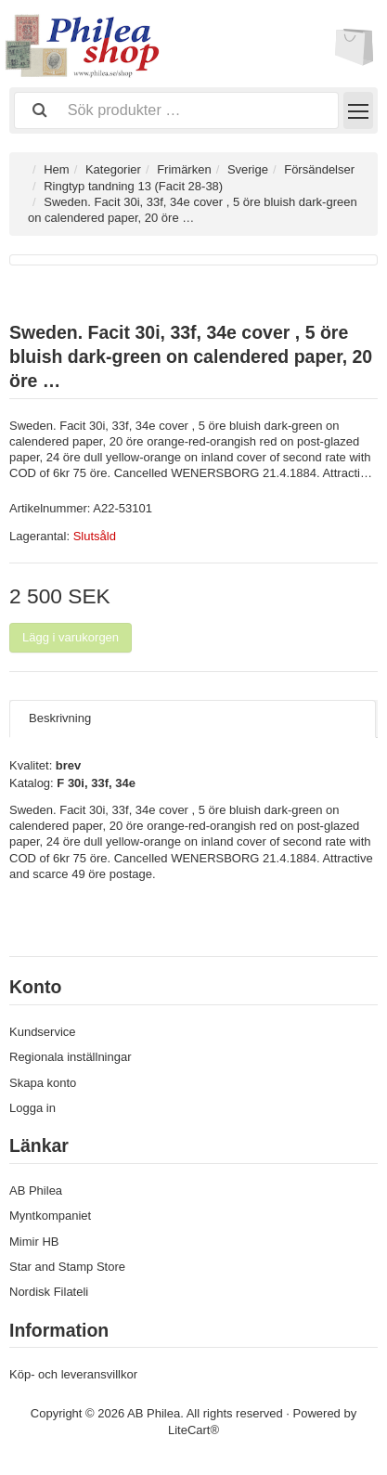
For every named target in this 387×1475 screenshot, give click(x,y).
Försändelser (319, 169)
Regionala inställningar (70, 1057)
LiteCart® (193, 1430)
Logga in (32, 1108)
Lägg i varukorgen (70, 637)
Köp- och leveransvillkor (73, 1374)
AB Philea (35, 1190)
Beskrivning (60, 718)
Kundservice (42, 1032)
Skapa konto (42, 1083)
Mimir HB (33, 1242)
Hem (56, 169)
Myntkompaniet (50, 1216)
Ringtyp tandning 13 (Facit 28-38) (133, 186)
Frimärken (184, 169)
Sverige (247, 169)
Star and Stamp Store (67, 1267)
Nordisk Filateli (48, 1292)
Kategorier (113, 169)
